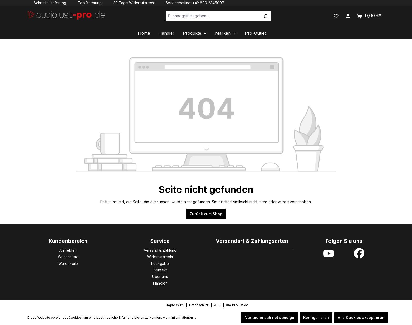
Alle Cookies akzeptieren (361, 317)
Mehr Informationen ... (179, 317)
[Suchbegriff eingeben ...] (213, 16)
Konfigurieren (316, 317)
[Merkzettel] (336, 15)
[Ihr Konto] (348, 15)
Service (160, 241)
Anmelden (68, 250)
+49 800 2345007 (208, 3)
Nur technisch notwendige (269, 317)
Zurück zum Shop (206, 213)
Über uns (160, 276)
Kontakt (160, 270)
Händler (160, 283)
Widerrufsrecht (160, 257)
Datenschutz (199, 305)
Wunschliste (68, 257)
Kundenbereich (68, 241)
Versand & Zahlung (160, 250)
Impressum (175, 305)
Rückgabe (160, 263)
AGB (217, 305)
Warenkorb (68, 263)
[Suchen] (265, 16)
